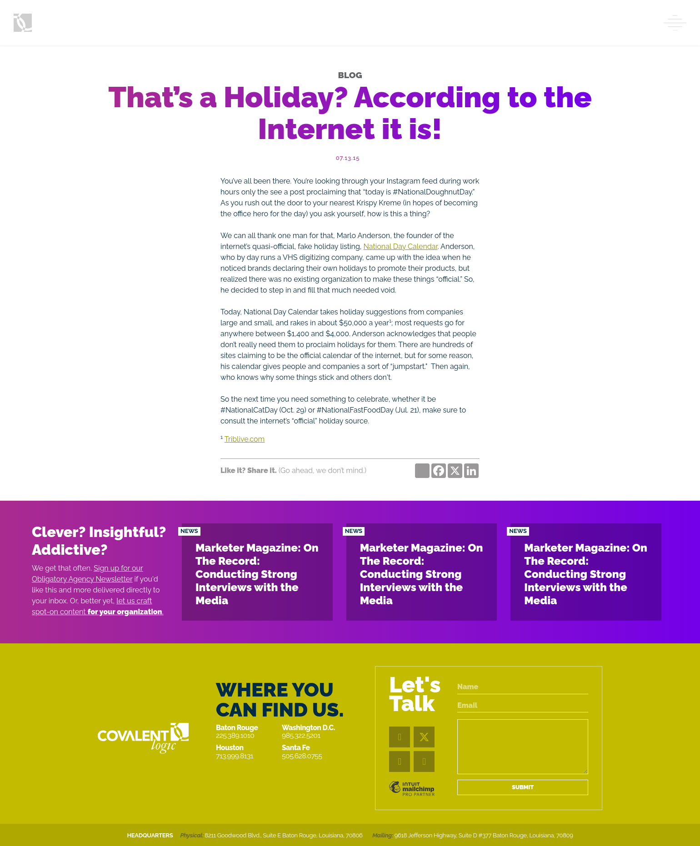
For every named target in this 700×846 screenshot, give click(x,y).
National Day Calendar (401, 246)
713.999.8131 (234, 756)
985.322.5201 (301, 735)
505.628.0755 (302, 756)
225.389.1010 (235, 735)
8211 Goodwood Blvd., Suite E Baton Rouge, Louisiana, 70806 (283, 835)
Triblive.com (245, 439)
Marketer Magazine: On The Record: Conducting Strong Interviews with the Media (257, 574)
